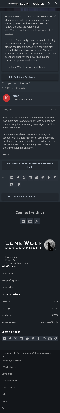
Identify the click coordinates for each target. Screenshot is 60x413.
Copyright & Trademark (16, 263)
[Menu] (4, 3)
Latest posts (7, 273)
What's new (9, 266)
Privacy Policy (12, 260)
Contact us (7, 373)
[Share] (51, 109)
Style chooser (9, 367)
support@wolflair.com (25, 60)
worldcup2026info (49, 321)
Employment (11, 257)
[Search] (55, 3)
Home (4, 400)
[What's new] (48, 3)
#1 (56, 109)
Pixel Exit (16, 360)
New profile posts (10, 280)
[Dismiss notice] (54, 16)
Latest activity (8, 287)
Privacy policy (8, 387)
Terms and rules (9, 380)
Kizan (7, 87)
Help (4, 394)
